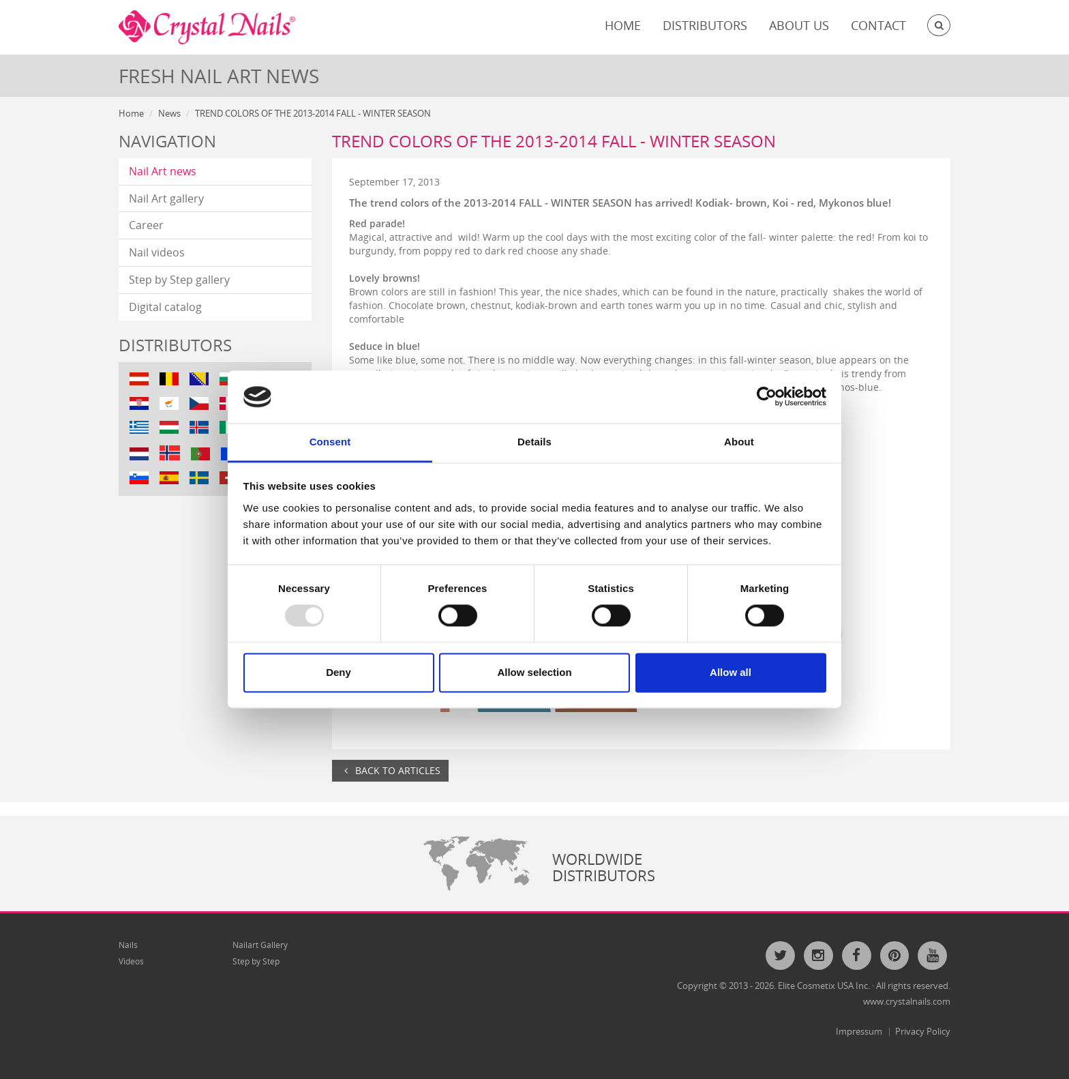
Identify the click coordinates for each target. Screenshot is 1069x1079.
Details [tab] (534, 441)
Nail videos (157, 252)
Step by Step (256, 961)
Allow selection (534, 672)
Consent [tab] (330, 441)
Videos (131, 961)
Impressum (859, 1031)
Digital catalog (165, 306)
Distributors (705, 25)
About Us (799, 25)
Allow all (730, 672)
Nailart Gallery (260, 945)
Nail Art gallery (166, 198)
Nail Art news (162, 171)
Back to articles (390, 770)
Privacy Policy (922, 1031)
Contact (878, 25)
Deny (338, 672)
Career (146, 225)
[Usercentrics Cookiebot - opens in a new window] (766, 397)
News (169, 113)
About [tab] (739, 441)
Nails (128, 945)
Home (623, 25)
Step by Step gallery (179, 279)
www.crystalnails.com (906, 1001)
